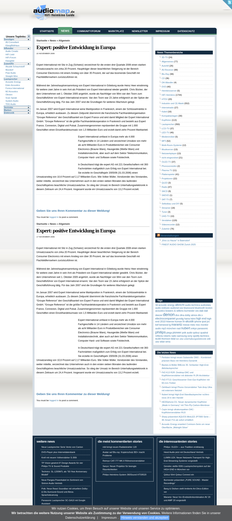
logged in (54, 217)
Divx (177, 315)
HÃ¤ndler (8, 48)
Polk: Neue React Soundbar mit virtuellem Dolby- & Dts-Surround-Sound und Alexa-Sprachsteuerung (64, 491)
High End (201, 318)
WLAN (162, 341)
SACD (165, 191)
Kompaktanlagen (170, 116)
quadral (204, 332)
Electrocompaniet (165, 318)
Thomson (165, 338)
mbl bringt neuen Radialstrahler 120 (120, 447)
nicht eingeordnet (170, 157)
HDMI (193, 318)
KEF (157, 324)
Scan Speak (11, 98)
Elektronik (9, 113)
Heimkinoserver (169, 91)
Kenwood (163, 324)
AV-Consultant (12, 42)
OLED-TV (166, 162)
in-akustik (188, 321)
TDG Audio (11, 104)
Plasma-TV (167, 170)
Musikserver (167, 149)
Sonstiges (9, 39)
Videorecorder (168, 224)
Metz (192, 324)
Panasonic (202, 328)
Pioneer (177, 332)
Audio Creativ (12, 51)
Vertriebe (8, 107)
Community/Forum (88, 31)
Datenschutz (186, 31)
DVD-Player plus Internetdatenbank (58, 452)
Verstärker (166, 220)
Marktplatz (116, 31)
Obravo (9, 94)
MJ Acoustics (12, 91)
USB (209, 338)
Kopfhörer (166, 120)
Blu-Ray (165, 74)
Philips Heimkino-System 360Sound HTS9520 (124, 474)
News (65, 30)
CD (163, 78)
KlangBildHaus (12, 45)
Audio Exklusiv (162, 308)
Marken (8, 110)
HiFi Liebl (10, 54)
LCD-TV (165, 128)
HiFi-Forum (11, 57)
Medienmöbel (168, 137)
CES (197, 310)
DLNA (182, 315)
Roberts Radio (169, 336)
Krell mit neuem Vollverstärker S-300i (59, 457)
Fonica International (15, 88)
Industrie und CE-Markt (173, 103)
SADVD (165, 195)
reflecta (159, 336)
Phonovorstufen (169, 166)
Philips (160, 332)
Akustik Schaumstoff (15, 66)
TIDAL (173, 338)
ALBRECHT (179, 305)
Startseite (47, 31)
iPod (204, 321)
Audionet (174, 308)
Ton (177, 339)
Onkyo (194, 328)
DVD (164, 87)
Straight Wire (12, 76)
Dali (206, 310)
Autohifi (165, 66)
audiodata (206, 305)
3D (156, 305)
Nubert (185, 328)
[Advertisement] (57, 155)
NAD (178, 328)
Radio (164, 187)
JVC (208, 321)
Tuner (164, 212)
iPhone (197, 321)
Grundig (180, 318)
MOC (198, 324)
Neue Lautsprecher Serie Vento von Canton (62, 447)
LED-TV (165, 132)
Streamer (166, 208)
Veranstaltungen (169, 235)
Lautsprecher (10, 79)
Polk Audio (187, 332)
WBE (157, 342)
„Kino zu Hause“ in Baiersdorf (176, 240)
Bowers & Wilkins (174, 310)
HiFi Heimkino (168, 95)
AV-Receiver (167, 70)
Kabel (164, 111)
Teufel (158, 338)
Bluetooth (200, 307)
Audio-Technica (192, 305)
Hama (187, 318)
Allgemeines (167, 61)
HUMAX (178, 321)
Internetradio (168, 107)
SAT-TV (165, 199)
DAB (201, 310)
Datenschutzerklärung (80, 517)
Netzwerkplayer (169, 153)
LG (170, 324)
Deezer (158, 315)
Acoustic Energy (13, 82)
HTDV (164, 99)
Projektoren (167, 178)
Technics (204, 335)
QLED (164, 183)
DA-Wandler (167, 82)
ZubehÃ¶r (9, 64)
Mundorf (9, 70)
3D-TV (165, 57)
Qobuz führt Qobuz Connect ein (179, 474)
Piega (169, 332)
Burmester (189, 310)
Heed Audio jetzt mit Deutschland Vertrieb (183, 452)
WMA (167, 341)
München (171, 328)
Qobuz (196, 332)
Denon (169, 314)
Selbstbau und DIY (170, 203)
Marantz (176, 324)
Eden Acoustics (13, 85)
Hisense (170, 321)
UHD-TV (166, 216)
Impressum (109, 517)
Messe (186, 324)
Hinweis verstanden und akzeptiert (144, 517)
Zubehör (166, 229)
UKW (181, 339)
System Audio (12, 101)
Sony (190, 336)
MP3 (164, 141)
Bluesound (189, 308)
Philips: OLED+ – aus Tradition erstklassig (184, 447)
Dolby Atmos (191, 315)
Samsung (182, 335)
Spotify (196, 336)
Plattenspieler (168, 174)
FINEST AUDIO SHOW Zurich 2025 (179, 244)
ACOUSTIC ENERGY (166, 305)
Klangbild (10, 61)
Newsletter (140, 31)
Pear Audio (11, 73)
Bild (181, 308)
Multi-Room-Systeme (172, 145)
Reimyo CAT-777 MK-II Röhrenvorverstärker (124, 461)
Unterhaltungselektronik (195, 339)
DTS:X (200, 315)
